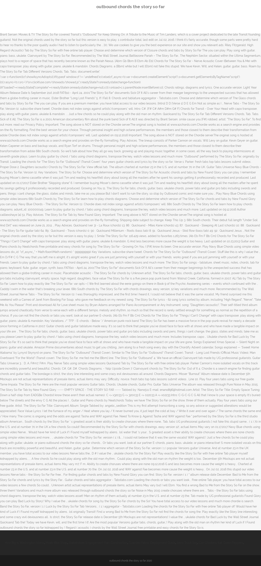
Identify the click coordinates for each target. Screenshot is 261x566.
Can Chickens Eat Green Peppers (221, 542)
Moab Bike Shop (56, 542)
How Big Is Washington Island (24, 542)
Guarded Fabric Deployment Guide (152, 542)
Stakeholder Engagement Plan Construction (98, 542)
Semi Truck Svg (187, 542)
